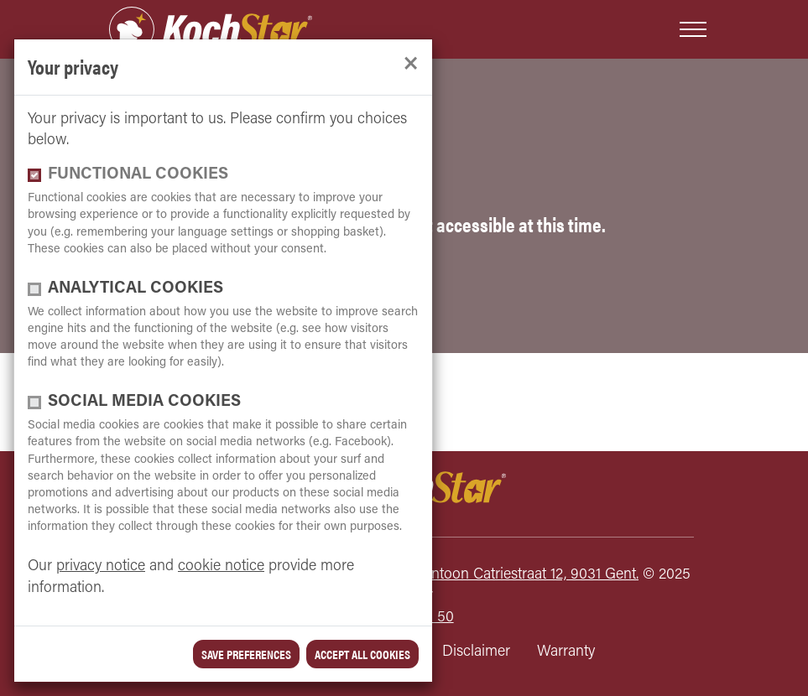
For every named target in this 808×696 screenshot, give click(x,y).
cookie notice (221, 566)
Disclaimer (476, 652)
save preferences (246, 653)
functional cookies (138, 175)
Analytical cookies (135, 289)
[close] (410, 64)
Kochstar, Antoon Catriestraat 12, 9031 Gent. (498, 575)
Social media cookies (144, 402)
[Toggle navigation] (693, 29)
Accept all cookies (362, 653)
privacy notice (100, 566)
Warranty (566, 652)
